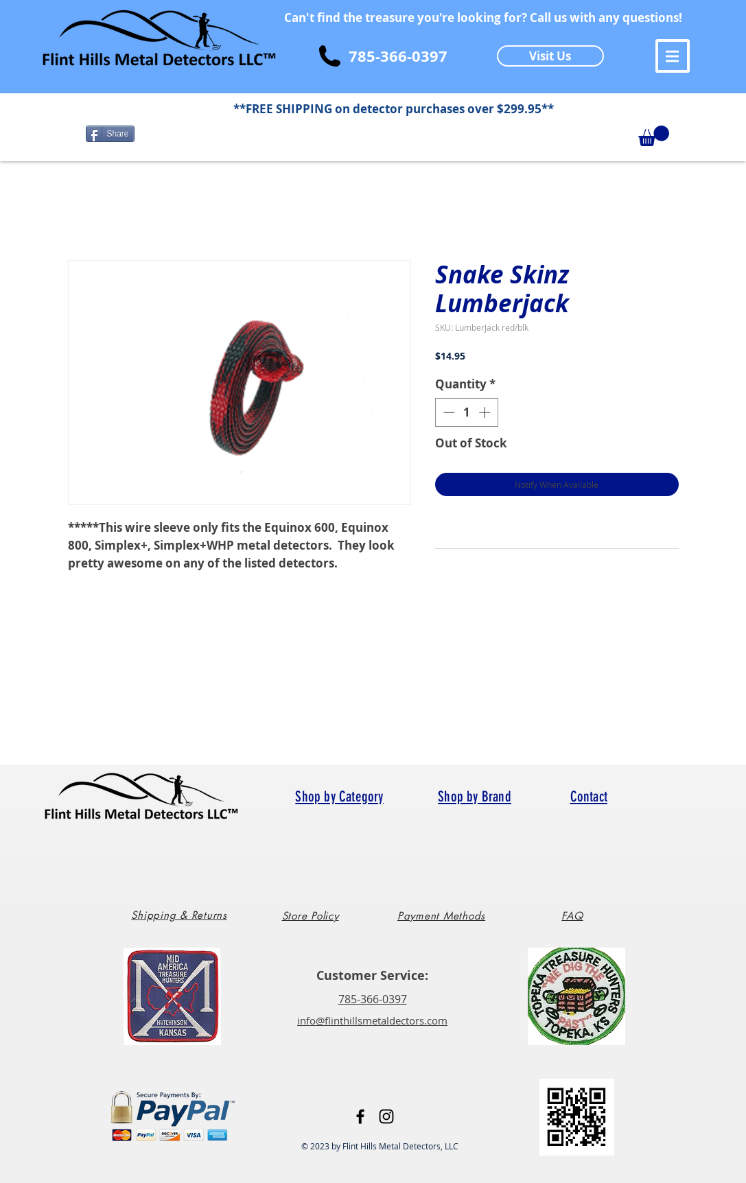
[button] (672, 56)
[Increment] (486, 412)
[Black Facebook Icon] (360, 1116)
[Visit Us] (550, 56)
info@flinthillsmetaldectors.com (372, 1020)
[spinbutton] (466, 412)
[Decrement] (447, 412)
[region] (184, 920)
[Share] (110, 134)
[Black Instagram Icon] (386, 1116)
